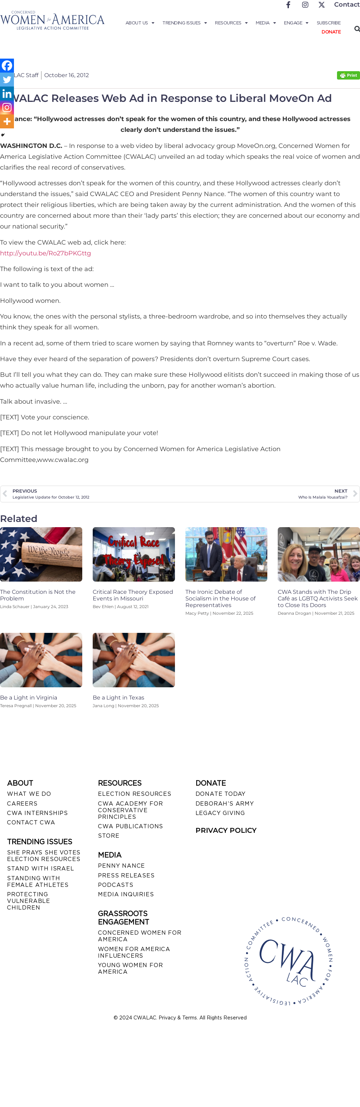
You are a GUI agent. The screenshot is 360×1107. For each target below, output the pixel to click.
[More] (7, 121)
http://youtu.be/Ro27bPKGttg (45, 253)
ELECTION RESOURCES (134, 794)
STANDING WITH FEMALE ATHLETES (38, 881)
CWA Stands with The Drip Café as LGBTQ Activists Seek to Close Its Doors (318, 598)
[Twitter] (7, 80)
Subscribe (329, 22)
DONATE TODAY (221, 794)
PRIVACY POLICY (226, 830)
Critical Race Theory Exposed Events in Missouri (133, 595)
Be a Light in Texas (118, 697)
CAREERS (22, 803)
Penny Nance (121, 865)
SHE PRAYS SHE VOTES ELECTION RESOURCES (44, 855)
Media (266, 23)
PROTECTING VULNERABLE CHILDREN (28, 901)
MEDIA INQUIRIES (126, 894)
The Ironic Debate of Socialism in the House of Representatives (220, 598)
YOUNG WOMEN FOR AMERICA (130, 968)
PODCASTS (115, 885)
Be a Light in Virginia (28, 697)
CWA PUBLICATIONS (130, 826)
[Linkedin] (7, 93)
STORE (108, 835)
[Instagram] (7, 107)
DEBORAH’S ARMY (225, 803)
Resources (231, 23)
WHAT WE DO (29, 794)
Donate (331, 32)
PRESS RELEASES (126, 875)
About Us (139, 23)
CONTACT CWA (31, 822)
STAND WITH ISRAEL (40, 868)
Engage (296, 23)
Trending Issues (184, 23)
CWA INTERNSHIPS (37, 813)
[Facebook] (7, 66)
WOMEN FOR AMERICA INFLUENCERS (134, 952)
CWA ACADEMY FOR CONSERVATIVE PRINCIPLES (130, 810)
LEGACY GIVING (220, 813)
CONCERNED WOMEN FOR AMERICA (139, 936)
